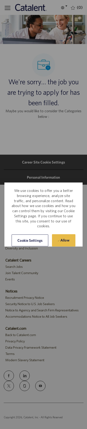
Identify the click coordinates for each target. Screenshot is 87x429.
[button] (30, 240)
